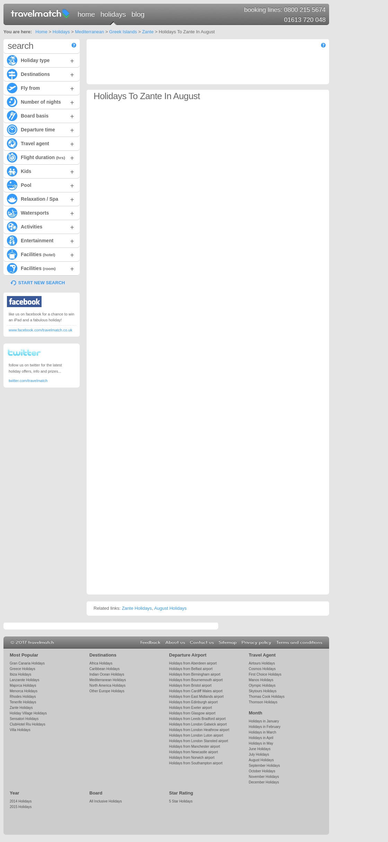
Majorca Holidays (23, 685)
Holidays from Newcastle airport (193, 752)
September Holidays (264, 765)
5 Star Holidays (181, 801)
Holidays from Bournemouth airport (196, 680)
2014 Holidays (21, 801)
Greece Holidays (22, 669)
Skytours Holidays (262, 691)
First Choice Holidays (265, 674)
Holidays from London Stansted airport (198, 741)
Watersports (40, 212)
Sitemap (228, 642)
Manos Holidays (261, 680)
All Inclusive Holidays (105, 801)
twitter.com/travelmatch (28, 381)
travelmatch (40, 13)
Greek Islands (123, 31)
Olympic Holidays (262, 685)
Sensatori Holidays (24, 719)
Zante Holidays (137, 608)
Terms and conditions (299, 642)
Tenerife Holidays (23, 702)
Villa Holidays (20, 730)
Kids (40, 171)
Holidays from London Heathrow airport (199, 730)
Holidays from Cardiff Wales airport (195, 691)
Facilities (40, 254)
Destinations (40, 74)
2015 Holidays (21, 807)
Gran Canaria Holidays (27, 663)
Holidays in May (261, 743)
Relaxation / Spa (40, 198)
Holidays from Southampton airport (195, 763)
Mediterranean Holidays (107, 680)
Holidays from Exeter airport (190, 708)
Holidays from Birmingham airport (194, 674)
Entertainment (40, 240)
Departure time (40, 129)
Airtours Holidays (262, 663)
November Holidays (264, 777)
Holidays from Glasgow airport (192, 713)
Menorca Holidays (23, 691)
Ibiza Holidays (20, 674)
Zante (147, 31)
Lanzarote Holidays (24, 680)
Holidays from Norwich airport (191, 757)
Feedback (150, 642)
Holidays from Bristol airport (190, 685)
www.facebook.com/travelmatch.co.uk (40, 330)
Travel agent (40, 143)
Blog (137, 14)
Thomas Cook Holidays (266, 696)
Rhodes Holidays (23, 696)
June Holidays (260, 749)
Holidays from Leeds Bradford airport (197, 719)
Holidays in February (265, 727)
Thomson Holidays (263, 702)
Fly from (40, 88)
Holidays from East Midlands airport (196, 696)
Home (86, 14)
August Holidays (170, 608)
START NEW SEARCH (41, 282)
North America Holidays (107, 685)
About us (175, 642)
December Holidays (264, 782)
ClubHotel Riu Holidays (27, 724)
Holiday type (40, 60)
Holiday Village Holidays (28, 713)
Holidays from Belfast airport (190, 669)
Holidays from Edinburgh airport (193, 702)
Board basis (40, 115)
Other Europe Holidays (106, 691)
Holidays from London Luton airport (196, 735)
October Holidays (262, 771)
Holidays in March (262, 732)
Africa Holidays (101, 663)
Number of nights (40, 101)
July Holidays (259, 754)
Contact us (202, 642)
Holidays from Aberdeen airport (193, 663)
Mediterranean (89, 31)
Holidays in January (264, 721)
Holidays (113, 14)
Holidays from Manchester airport (194, 746)
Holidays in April (261, 738)
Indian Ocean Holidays (106, 674)
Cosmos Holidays (262, 669)
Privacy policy (256, 642)
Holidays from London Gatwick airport (198, 724)
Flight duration (40, 157)
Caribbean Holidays (104, 669)
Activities (40, 226)
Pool (40, 185)
